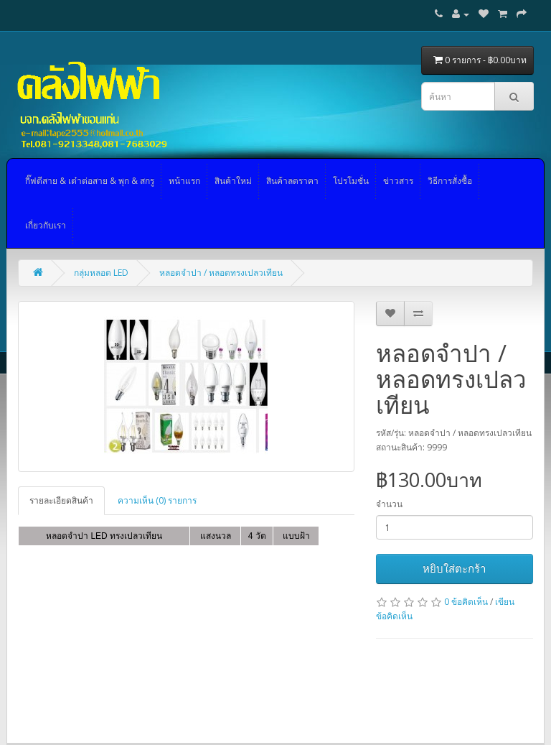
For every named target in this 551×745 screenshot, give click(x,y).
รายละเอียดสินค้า (61, 500)
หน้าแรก (184, 181)
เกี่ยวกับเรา (45, 225)
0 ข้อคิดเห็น (466, 602)
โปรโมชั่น (351, 181)
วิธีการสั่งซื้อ (450, 181)
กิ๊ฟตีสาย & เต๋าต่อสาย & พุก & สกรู (89, 181)
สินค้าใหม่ (233, 181)
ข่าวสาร (398, 181)
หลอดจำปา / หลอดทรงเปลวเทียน (221, 273)
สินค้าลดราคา (292, 181)
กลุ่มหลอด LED (101, 273)
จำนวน (389, 504)
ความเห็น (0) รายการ (157, 500)
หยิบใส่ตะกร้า (454, 568)
